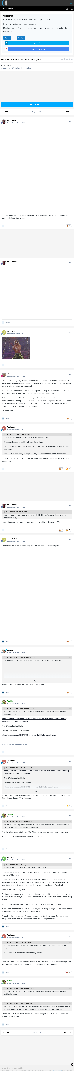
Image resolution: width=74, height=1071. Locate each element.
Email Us (37, 1066)
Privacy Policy (42, 1061)
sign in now (57, 1017)
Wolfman (27, 458)
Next (67, 112)
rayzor (10, 596)
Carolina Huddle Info (37, 1064)
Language (22, 1061)
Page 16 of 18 (36, 112)
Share (37, 1039)
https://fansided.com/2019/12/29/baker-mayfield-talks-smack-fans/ (29, 681)
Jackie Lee (27, 603)
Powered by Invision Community (37, 1068)
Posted (16, 123)
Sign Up (20, 38)
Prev (7, 112)
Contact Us (52, 1061)
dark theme (41, 28)
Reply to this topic (37, 104)
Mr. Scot (7, 65)
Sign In (7, 38)
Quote (8, 226)
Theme (31, 1061)
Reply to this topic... (12, 1028)
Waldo (26, 714)
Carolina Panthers (24, 68)
